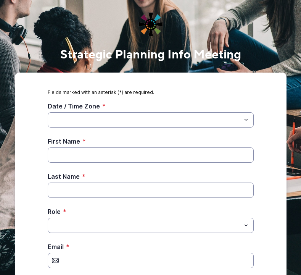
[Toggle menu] (246, 120)
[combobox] (151, 120)
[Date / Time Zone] (144, 120)
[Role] (52, 225)
